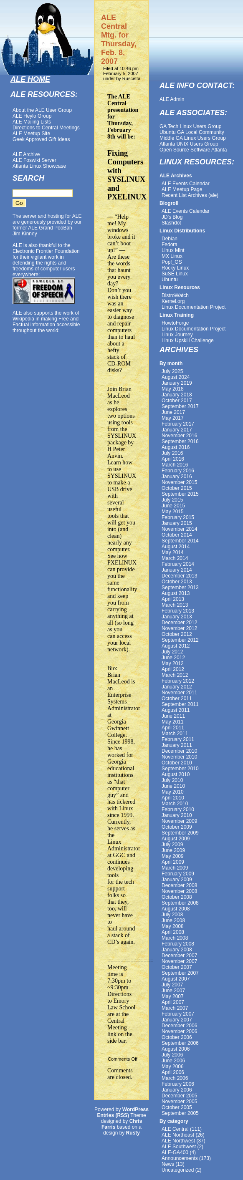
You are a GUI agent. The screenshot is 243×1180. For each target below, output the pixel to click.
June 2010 (173, 786)
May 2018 (173, 389)
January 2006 (177, 1090)
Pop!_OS (172, 262)
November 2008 (179, 891)
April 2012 (173, 669)
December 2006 (179, 1026)
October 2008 (177, 897)
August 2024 (176, 377)
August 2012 (176, 646)
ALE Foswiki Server (34, 160)
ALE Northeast (178, 1135)
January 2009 (177, 879)
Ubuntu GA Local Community (191, 132)
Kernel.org (173, 301)
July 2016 (172, 453)
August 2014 (176, 547)
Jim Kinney (25, 234)
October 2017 (177, 400)
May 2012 (173, 663)
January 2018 (177, 395)
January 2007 (177, 1020)
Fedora (169, 244)
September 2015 (180, 494)
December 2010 (179, 751)
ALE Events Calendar (186, 184)
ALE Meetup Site (31, 133)
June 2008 (173, 920)
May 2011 (173, 722)
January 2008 (177, 950)
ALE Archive (26, 154)
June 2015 (173, 506)
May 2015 (173, 511)
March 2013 (175, 605)
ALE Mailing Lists (32, 122)
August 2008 (176, 909)
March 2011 (175, 733)
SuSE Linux (175, 274)
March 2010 (175, 804)
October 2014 (177, 535)
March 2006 (175, 1078)
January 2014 (177, 570)
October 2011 (177, 698)
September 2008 (180, 903)
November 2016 (179, 436)
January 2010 (177, 815)
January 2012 (177, 687)
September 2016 (180, 441)
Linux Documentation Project (193, 307)
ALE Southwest (179, 1147)
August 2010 (176, 774)
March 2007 (175, 1008)
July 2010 (172, 780)
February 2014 (178, 564)
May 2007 (173, 996)
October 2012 (177, 634)
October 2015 (177, 488)
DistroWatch (175, 295)
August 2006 (176, 1049)
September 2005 (180, 1113)
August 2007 (176, 979)
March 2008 (175, 938)
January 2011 (177, 745)
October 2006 (177, 1037)
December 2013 (179, 576)
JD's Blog (172, 217)
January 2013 (177, 617)
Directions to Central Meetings (46, 128)
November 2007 (179, 961)
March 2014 (175, 558)
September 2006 (180, 1043)
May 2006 (173, 1066)
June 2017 (173, 412)
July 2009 (172, 844)
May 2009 (173, 856)
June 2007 (173, 990)
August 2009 (176, 839)
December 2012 (179, 622)
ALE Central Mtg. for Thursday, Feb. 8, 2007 (119, 39)
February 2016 (178, 471)
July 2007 (172, 985)
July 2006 (172, 1055)
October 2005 (177, 1107)
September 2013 (180, 587)
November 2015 (179, 482)
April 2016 (173, 459)
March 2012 (175, 675)
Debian (169, 239)
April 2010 (173, 798)
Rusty (133, 1133)
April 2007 (173, 1002)
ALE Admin (171, 99)
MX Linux (172, 256)
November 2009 (179, 821)
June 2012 (173, 658)
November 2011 (179, 693)
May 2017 (173, 418)
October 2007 (177, 967)
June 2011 (173, 716)
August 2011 (176, 710)
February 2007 (178, 1014)
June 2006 (173, 1061)
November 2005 (179, 1101)
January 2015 (177, 523)
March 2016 (175, 465)
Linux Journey (177, 335)
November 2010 (179, 757)
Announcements (180, 1158)
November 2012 (179, 628)
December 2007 (179, 955)
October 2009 (177, 827)
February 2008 (178, 944)
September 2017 (180, 406)
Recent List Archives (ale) (190, 195)
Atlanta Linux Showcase (39, 166)
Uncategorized (178, 1170)
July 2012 (172, 652)
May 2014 (173, 552)
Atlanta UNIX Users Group (188, 144)
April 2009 (173, 862)
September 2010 (180, 769)
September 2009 (180, 833)
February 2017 (178, 424)
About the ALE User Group (42, 110)
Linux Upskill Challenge (188, 340)
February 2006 (178, 1084)
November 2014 (179, 529)
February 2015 (178, 517)
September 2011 (180, 704)
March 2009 (175, 868)
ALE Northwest (178, 1141)
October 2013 (177, 582)
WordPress (135, 1109)
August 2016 (176, 447)
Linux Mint (173, 250)
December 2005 (179, 1096)
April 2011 (173, 728)
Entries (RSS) (113, 1115)
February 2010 (178, 809)
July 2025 (172, 371)
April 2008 (173, 932)
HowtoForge (175, 323)
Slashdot (171, 223)
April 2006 (173, 1072)
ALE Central (175, 1129)
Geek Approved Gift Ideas (41, 139)
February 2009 (178, 874)
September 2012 (180, 640)
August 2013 (176, 593)
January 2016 (177, 476)
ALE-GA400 (175, 1152)
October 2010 (177, 763)
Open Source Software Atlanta (193, 150)
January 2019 (177, 383)
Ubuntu (170, 279)
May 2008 (173, 926)
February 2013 (178, 611)
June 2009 (173, 850)
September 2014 (180, 541)
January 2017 (177, 430)
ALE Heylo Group (32, 116)
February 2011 (178, 739)
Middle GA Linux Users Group (192, 138)
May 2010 (173, 792)
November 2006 (179, 1031)
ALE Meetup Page (182, 189)
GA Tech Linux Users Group (190, 126)
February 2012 (178, 681)
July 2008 (172, 915)
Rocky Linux (175, 268)
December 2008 (179, 885)
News (168, 1164)
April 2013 (173, 599)
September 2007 (180, 973)
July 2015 (172, 500)
